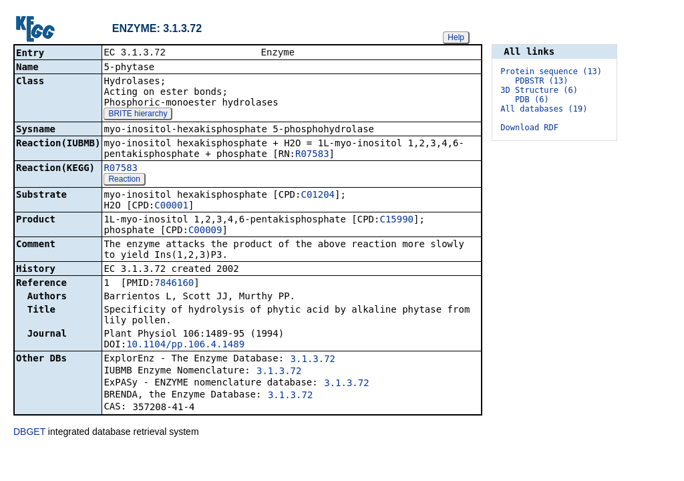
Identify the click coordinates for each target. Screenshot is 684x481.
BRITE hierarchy (137, 115)
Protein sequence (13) (551, 71)
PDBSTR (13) (541, 81)
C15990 (396, 220)
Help (456, 37)
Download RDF (529, 127)
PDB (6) (532, 99)
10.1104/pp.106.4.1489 (185, 345)
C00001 (171, 206)
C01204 (318, 195)
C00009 (205, 231)
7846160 (174, 284)
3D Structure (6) (539, 90)
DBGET (29, 433)
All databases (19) (543, 109)
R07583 (312, 155)
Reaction (124, 180)
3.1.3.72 (313, 360)
